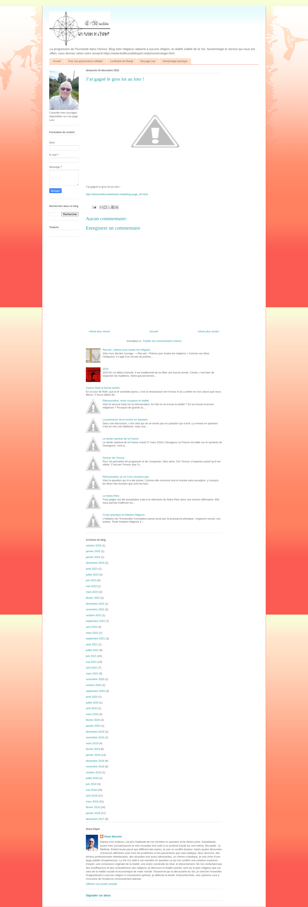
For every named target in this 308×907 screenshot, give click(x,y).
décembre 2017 (95, 819)
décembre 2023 (95, 562)
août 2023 (92, 568)
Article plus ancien (208, 331)
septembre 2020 (95, 691)
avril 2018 (91, 795)
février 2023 (93, 597)
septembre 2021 (95, 638)
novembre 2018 (95, 766)
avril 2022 (91, 626)
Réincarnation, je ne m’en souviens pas (126, 476)
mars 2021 (92, 673)
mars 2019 (92, 743)
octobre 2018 (93, 772)
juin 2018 (91, 784)
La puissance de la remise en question (125, 419)
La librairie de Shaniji (121, 61)
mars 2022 (92, 632)
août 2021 (92, 644)
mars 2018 (92, 801)
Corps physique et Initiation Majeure (124, 514)
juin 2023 (91, 580)
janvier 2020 (93, 725)
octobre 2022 (93, 615)
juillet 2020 (92, 702)
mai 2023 (91, 586)
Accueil (57, 61)
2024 (105, 368)
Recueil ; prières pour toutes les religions (126, 349)
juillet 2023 (92, 574)
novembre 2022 (95, 609)
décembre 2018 (95, 760)
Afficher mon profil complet (101, 883)
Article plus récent (99, 331)
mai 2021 (91, 661)
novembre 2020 (95, 679)
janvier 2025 (93, 551)
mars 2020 (92, 714)
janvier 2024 (93, 557)
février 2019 (93, 749)
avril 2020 (91, 708)
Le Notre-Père (111, 495)
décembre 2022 (95, 603)
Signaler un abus (98, 895)
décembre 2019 (95, 731)
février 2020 (93, 719)
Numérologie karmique (175, 61)
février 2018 (93, 807)
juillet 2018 (92, 778)
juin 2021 (91, 656)
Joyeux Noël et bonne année (103, 387)
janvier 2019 (93, 754)
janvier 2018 (93, 813)
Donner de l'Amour (114, 457)
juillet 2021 (92, 650)
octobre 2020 (93, 685)
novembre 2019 (95, 737)
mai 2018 (91, 789)
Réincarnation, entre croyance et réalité (126, 400)
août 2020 (92, 696)
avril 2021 (91, 667)
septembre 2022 (95, 621)
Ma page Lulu (148, 61)
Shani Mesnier (113, 836)
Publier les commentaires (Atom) (162, 340)
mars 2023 (92, 591)
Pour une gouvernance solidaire (85, 61)
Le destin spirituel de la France (121, 438)
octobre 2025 (93, 545)
